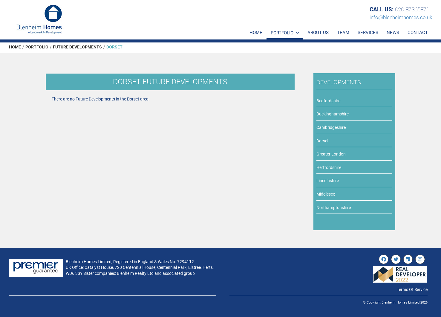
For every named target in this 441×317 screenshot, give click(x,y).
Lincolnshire (327, 180)
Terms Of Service (412, 289)
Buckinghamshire (332, 114)
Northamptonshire (333, 207)
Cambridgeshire (331, 127)
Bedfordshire (328, 100)
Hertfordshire (328, 167)
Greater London (331, 154)
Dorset (322, 140)
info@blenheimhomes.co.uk (401, 17)
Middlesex (325, 194)
